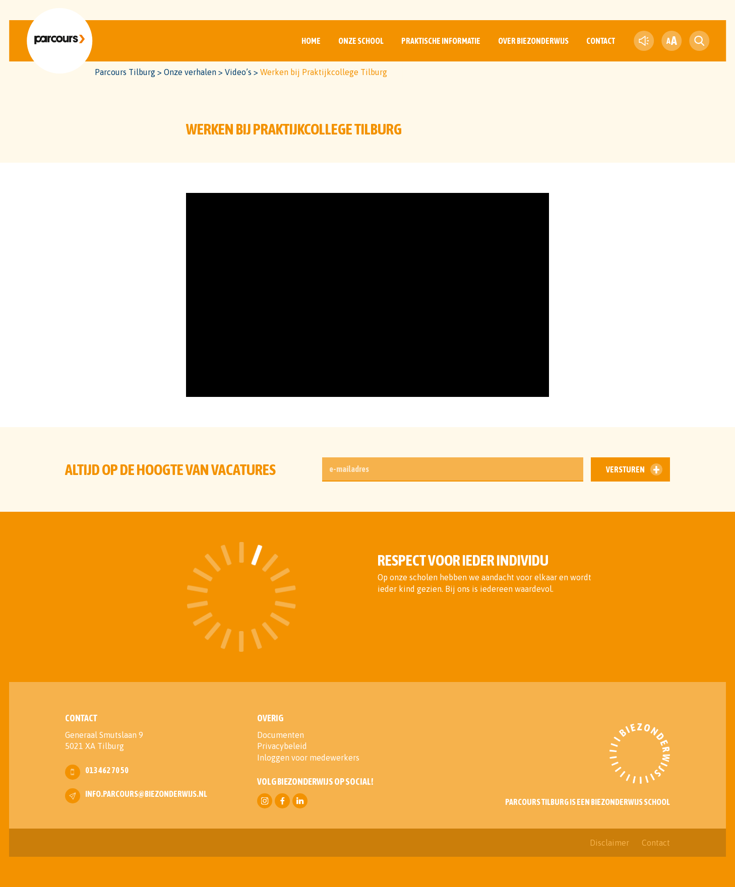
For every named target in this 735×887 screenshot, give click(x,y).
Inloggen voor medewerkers (308, 757)
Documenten (280, 734)
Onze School (361, 40)
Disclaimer (609, 842)
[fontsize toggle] (671, 41)
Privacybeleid (282, 745)
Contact (600, 40)
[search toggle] (699, 41)
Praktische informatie (440, 40)
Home (311, 40)
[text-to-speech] (644, 41)
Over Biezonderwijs (533, 40)
